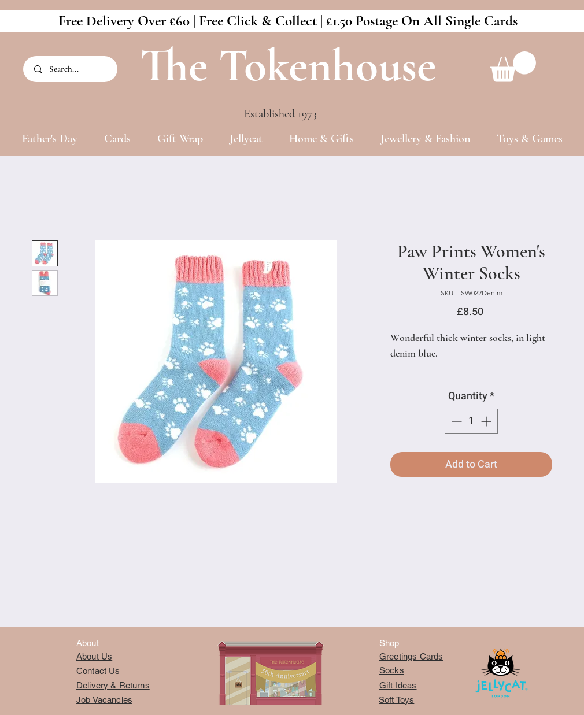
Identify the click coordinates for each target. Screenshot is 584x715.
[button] (513, 66)
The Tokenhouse (288, 66)
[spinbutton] (471, 421)
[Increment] (487, 421)
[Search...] (71, 69)
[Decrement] (455, 421)
